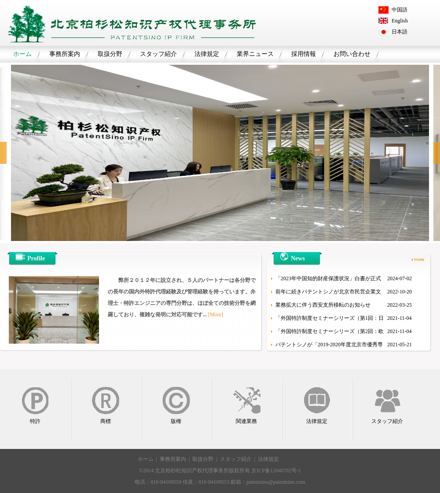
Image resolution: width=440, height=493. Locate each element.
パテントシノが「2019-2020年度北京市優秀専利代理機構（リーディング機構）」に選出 (329, 346)
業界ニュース (255, 54)
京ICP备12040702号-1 (276, 470)
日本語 (399, 32)
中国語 (399, 10)
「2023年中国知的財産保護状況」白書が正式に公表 (328, 280)
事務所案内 (64, 54)
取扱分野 (110, 54)
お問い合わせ (352, 54)
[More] (215, 314)
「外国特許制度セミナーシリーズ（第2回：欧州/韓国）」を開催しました (329, 333)
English (400, 21)
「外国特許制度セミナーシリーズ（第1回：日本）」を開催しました (329, 320)
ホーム (22, 54)
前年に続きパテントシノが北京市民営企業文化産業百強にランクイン (328, 293)
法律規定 (206, 54)
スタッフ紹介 (158, 54)
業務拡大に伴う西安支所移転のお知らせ (322, 305)
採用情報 (303, 54)
